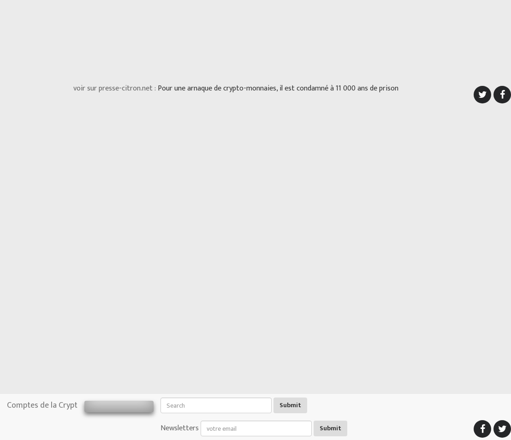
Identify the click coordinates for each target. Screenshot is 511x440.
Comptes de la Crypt (42, 405)
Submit (290, 405)
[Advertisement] (255, 39)
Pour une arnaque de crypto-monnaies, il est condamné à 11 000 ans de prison (278, 88)
